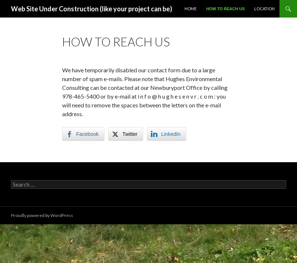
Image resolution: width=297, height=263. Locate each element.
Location (264, 8)
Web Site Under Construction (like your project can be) (91, 9)
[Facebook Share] (83, 134)
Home (190, 8)
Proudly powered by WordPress (42, 215)
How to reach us (225, 9)
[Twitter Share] (125, 134)
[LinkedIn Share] (166, 134)
